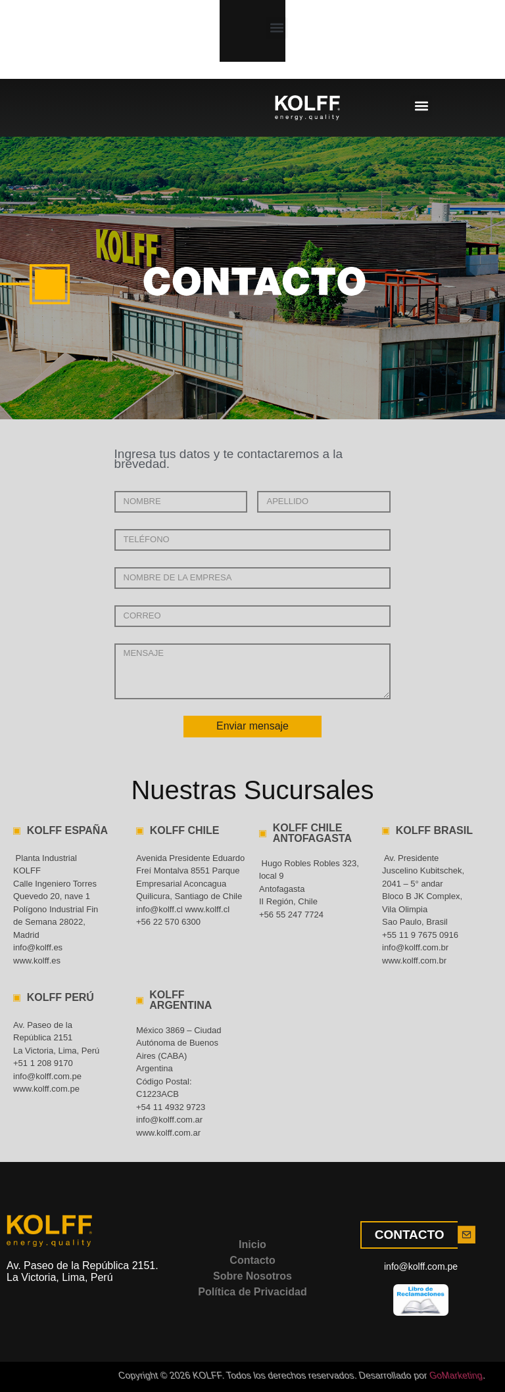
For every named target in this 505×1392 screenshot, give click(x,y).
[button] (100, 36)
